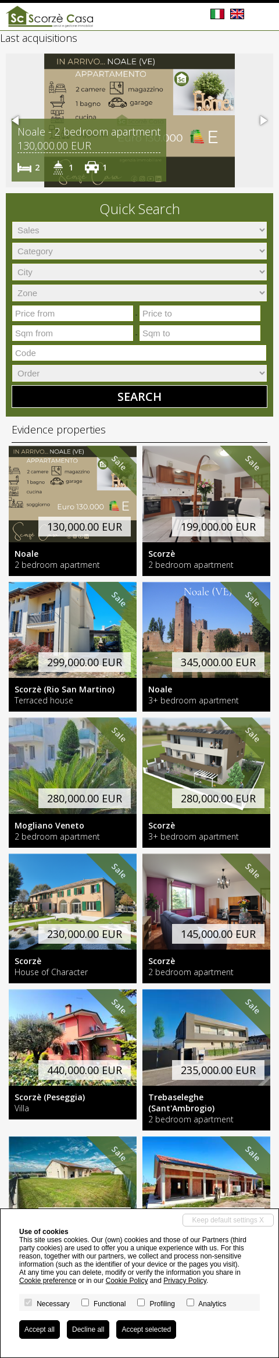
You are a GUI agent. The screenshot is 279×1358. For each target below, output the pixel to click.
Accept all (39, 1329)
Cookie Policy (127, 1281)
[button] (16, 120)
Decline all (88, 1329)
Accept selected (146, 1329)
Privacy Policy (184, 1281)
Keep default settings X (228, 1220)
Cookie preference (47, 1281)
